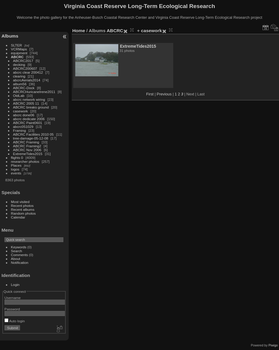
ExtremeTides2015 (27, 154)
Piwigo (273, 345)
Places (16, 165)
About (15, 259)
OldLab (18, 95)
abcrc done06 (23, 115)
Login (15, 284)
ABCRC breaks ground (31, 107)
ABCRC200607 (25, 68)
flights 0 (17, 157)
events (16, 173)
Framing (19, 130)
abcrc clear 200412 (28, 72)
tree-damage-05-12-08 (30, 138)
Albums (9, 35)
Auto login (14, 321)
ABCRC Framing (26, 142)
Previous (164, 94)
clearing (19, 76)
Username (12, 298)
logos (15, 169)
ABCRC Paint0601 (27, 123)
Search (16, 251)
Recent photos (22, 205)
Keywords (19, 247)
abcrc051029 (23, 126)
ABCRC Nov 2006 (27, 150)
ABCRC (17, 57)
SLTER (16, 45)
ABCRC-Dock (24, 88)
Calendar (18, 217)
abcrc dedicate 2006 (29, 119)
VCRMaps (19, 49)
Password (12, 309)
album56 (20, 84)
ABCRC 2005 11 (26, 103)
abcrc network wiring (29, 99)
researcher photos (25, 161)
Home (78, 30)
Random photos (23, 213)
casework (20, 111)
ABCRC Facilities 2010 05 (33, 134)
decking (19, 64)
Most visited (20, 202)
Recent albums (22, 209)
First (150, 94)
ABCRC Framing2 (27, 146)
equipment (19, 53)
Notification (19, 262)
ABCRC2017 (23, 61)
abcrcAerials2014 (26, 80)
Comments (19, 255)
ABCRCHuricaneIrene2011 (34, 92)
